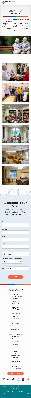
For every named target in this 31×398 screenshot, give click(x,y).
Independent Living (15, 329)
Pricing (15, 349)
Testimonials (15, 323)
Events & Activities (15, 321)
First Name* (5, 222)
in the (3, 268)
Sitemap (21, 396)
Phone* (4, 243)
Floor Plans (15, 347)
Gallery (15, 344)
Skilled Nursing (15, 336)
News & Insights (15, 355)
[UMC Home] (8, 2)
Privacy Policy (10, 393)
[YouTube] (18, 309)
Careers (15, 353)
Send (15, 277)
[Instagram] (15, 309)
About (15, 351)
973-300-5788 (15, 303)
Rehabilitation (15, 341)
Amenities (15, 316)
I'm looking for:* (6, 251)
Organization (15, 361)
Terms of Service (21, 393)
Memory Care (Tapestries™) (15, 334)
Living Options (15, 327)
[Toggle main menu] (28, 2)
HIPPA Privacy (15, 366)
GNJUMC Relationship (15, 368)
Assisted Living (16, 331)
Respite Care (15, 338)
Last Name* (5, 229)
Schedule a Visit (15, 373)
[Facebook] (13, 309)
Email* (3, 236)
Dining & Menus (15, 318)
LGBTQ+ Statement (15, 364)
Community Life (15, 313)
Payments (15, 357)
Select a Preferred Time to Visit (12, 258)
